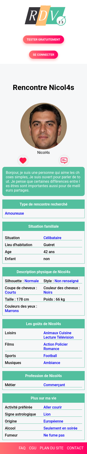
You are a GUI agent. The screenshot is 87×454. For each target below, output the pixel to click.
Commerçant (54, 385)
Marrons (12, 311)
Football (50, 356)
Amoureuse (14, 213)
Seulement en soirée (60, 428)
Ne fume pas (54, 435)
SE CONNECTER (43, 54)
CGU (32, 448)
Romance (51, 349)
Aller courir (53, 407)
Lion (47, 414)
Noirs (48, 292)
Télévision (65, 337)
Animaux (51, 333)
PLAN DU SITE (52, 448)
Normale (32, 281)
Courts (10, 292)
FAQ (22, 448)
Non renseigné (67, 281)
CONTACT (75, 448)
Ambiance (52, 363)
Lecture (50, 337)
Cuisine (65, 333)
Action (49, 344)
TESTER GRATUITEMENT (43, 39)
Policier (61, 344)
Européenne (53, 421)
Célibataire (52, 238)
